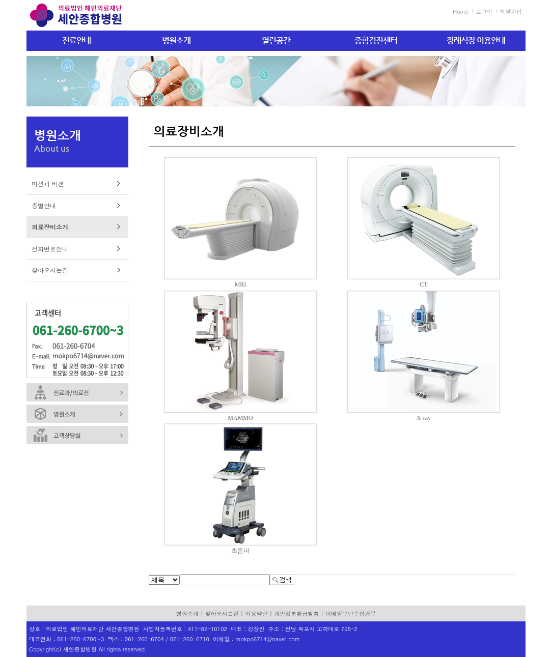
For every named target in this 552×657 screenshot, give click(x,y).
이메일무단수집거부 (350, 613)
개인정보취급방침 (296, 613)
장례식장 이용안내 (476, 40)
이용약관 (256, 613)
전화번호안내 (50, 248)
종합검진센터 (375, 40)
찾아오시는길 (50, 270)
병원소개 (176, 40)
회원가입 (511, 11)
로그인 (484, 11)
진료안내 (76, 40)
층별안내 (44, 205)
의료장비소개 (50, 226)
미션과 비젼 (48, 183)
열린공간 (276, 40)
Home (460, 11)
